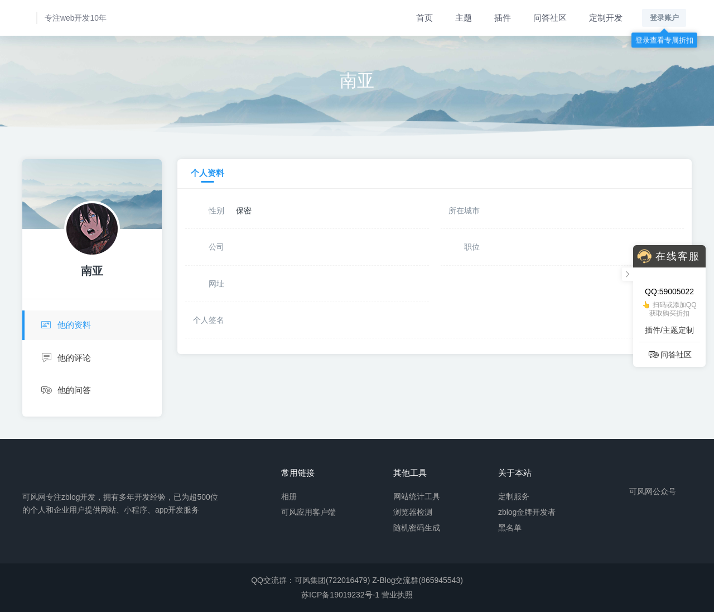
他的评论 (65, 358)
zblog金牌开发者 (527, 511)
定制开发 (606, 17)
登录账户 (664, 17)
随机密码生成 (416, 527)
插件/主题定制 (669, 330)
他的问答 (65, 391)
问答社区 (550, 17)
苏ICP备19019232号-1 (340, 594)
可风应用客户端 (308, 511)
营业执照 (397, 594)
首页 (424, 17)
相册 (289, 495)
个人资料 (207, 173)
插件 (502, 17)
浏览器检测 (412, 511)
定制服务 (513, 495)
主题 (463, 17)
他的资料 (64, 325)
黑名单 (510, 527)
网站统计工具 (416, 495)
